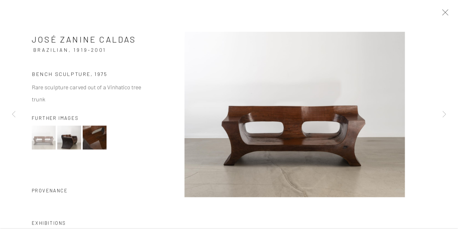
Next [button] (444, 114)
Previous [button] (13, 114)
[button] (44, 138)
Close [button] (443, 14)
